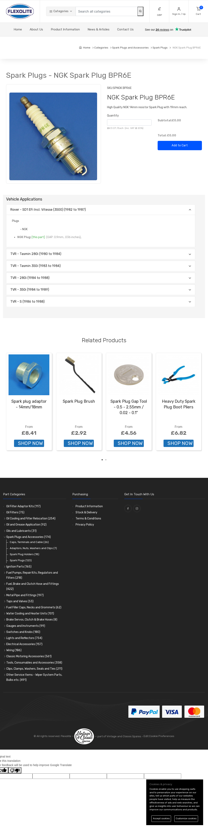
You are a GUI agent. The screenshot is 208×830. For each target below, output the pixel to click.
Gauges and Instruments (25, 626)
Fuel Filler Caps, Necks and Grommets (33, 607)
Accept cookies (161, 818)
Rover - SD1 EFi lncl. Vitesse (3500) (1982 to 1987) (48, 210)
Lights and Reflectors (24, 638)
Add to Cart (180, 145)
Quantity (113, 115)
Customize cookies (186, 818)
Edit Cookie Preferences (159, 736)
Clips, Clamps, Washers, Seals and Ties (34, 668)
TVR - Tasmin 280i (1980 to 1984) (35, 254)
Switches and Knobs (23, 632)
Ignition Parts (18, 566)
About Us (36, 29)
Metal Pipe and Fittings (25, 595)
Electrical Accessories (24, 644)
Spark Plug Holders (24, 554)
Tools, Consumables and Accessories (34, 662)
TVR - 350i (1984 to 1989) (29, 289)
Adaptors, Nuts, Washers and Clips (33, 548)
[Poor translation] (14, 770)
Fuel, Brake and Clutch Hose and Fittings (32, 586)
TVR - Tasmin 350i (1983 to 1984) (35, 266)
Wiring (14, 650)
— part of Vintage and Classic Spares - (109, 736)
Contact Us (125, 29)
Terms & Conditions (88, 518)
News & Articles (98, 29)
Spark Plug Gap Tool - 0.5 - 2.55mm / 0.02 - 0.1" (128, 407)
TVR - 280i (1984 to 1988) (29, 278)
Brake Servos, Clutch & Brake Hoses (31, 619)
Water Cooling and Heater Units (30, 613)
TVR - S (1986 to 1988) (27, 301)
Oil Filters (15, 512)
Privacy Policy (85, 524)
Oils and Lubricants (21, 531)
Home (18, 29)
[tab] (100, 210)
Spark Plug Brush (79, 401)
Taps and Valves (20, 601)
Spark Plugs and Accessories (28, 537)
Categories (58, 11)
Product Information (65, 29)
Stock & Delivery (86, 512)
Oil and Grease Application (26, 524)
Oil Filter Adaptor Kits (23, 506)
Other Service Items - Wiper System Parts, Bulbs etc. (34, 677)
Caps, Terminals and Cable (29, 542)
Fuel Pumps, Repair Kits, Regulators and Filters (32, 575)
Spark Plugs (21, 560)
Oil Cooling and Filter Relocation (30, 518)
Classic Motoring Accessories (29, 656)
